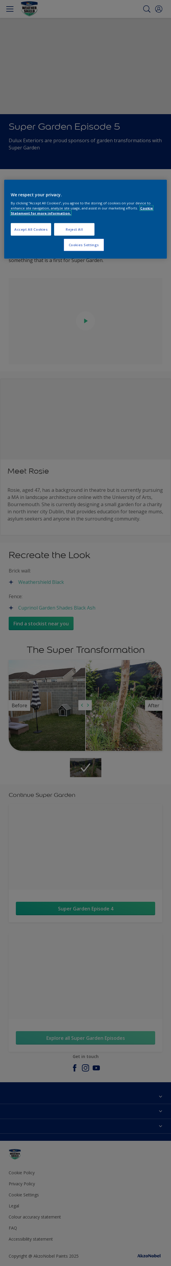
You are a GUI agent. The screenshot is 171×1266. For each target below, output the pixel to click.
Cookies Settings (84, 245)
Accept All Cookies (31, 229)
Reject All (74, 229)
